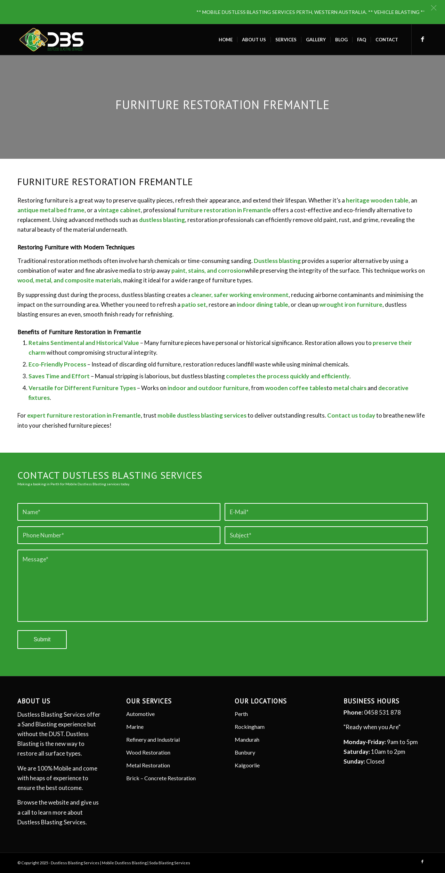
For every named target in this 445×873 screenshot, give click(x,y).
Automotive (140, 713)
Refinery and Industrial (153, 739)
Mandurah (247, 739)
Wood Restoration (148, 752)
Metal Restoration (148, 765)
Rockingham (250, 726)
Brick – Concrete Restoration (161, 778)
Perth (241, 713)
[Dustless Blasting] (51, 39)
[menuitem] (225, 39)
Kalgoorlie (247, 765)
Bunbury (245, 752)
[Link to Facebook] (422, 39)
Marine (135, 726)
